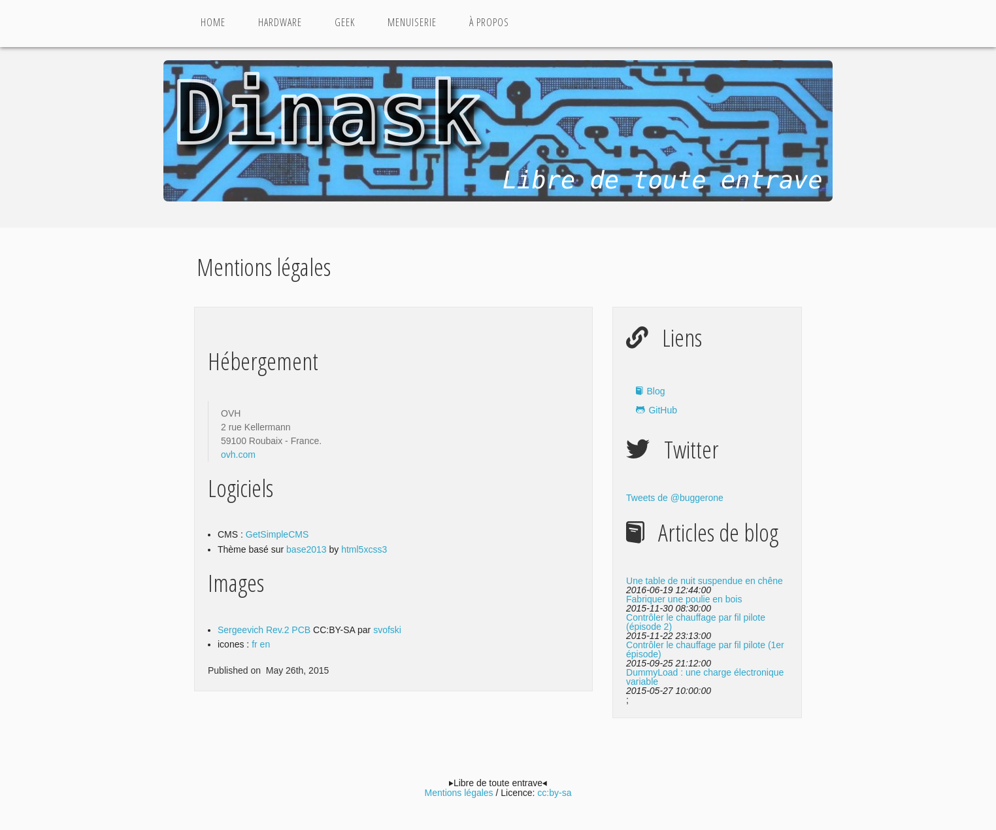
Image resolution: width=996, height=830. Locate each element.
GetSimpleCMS (277, 534)
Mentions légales (459, 792)
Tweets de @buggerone (674, 498)
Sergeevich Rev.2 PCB (264, 630)
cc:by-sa (554, 792)
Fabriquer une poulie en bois (684, 599)
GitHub (662, 410)
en (265, 644)
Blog (655, 391)
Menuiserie (412, 22)
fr (254, 644)
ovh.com (238, 454)
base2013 (307, 549)
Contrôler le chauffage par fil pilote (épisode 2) (695, 622)
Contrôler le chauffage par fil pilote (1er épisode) (705, 649)
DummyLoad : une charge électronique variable (705, 677)
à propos (489, 22)
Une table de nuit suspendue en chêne (704, 581)
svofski (387, 630)
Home (213, 22)
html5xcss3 (364, 549)
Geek (345, 22)
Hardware (280, 22)
